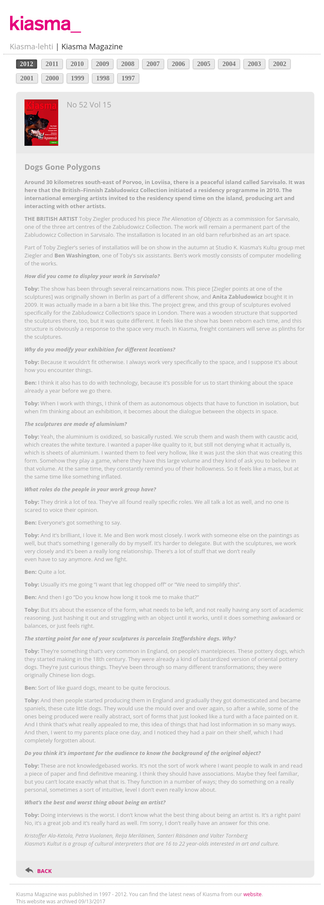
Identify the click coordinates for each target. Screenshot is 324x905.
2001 (27, 78)
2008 (128, 63)
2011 (52, 63)
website (252, 894)
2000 (52, 78)
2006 (178, 63)
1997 (128, 78)
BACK (44, 871)
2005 (204, 63)
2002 (279, 63)
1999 (77, 78)
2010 (77, 63)
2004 (229, 63)
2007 (153, 63)
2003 (254, 63)
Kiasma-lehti (31, 46)
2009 (102, 63)
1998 (103, 78)
